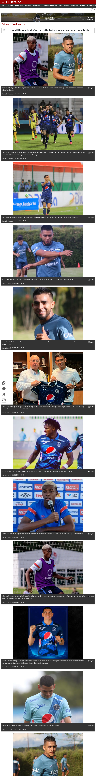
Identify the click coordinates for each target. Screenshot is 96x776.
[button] (3, 383)
